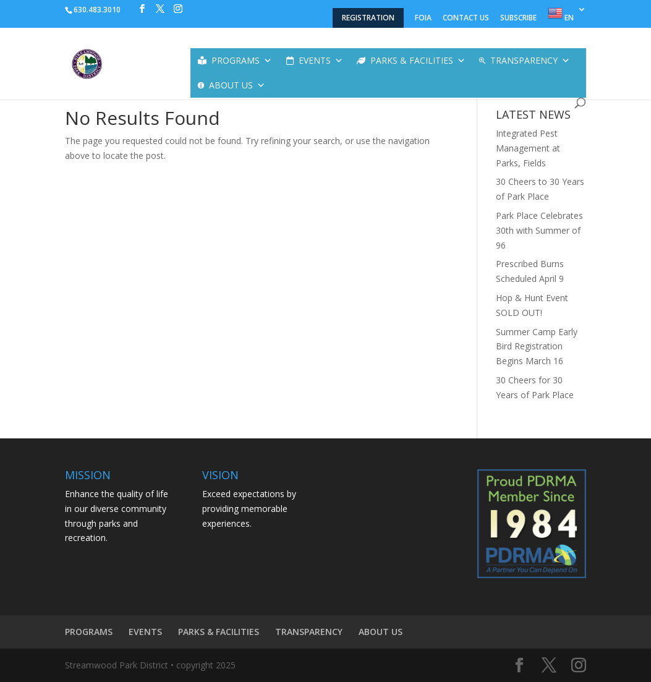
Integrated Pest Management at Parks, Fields (528, 148)
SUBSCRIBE (518, 18)
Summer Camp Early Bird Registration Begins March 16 (536, 346)
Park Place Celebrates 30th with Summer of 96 (539, 230)
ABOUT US (237, 85)
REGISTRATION (368, 17)
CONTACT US (466, 18)
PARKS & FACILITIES (418, 60)
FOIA (423, 18)
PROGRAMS (241, 60)
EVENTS (321, 60)
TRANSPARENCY (530, 60)
